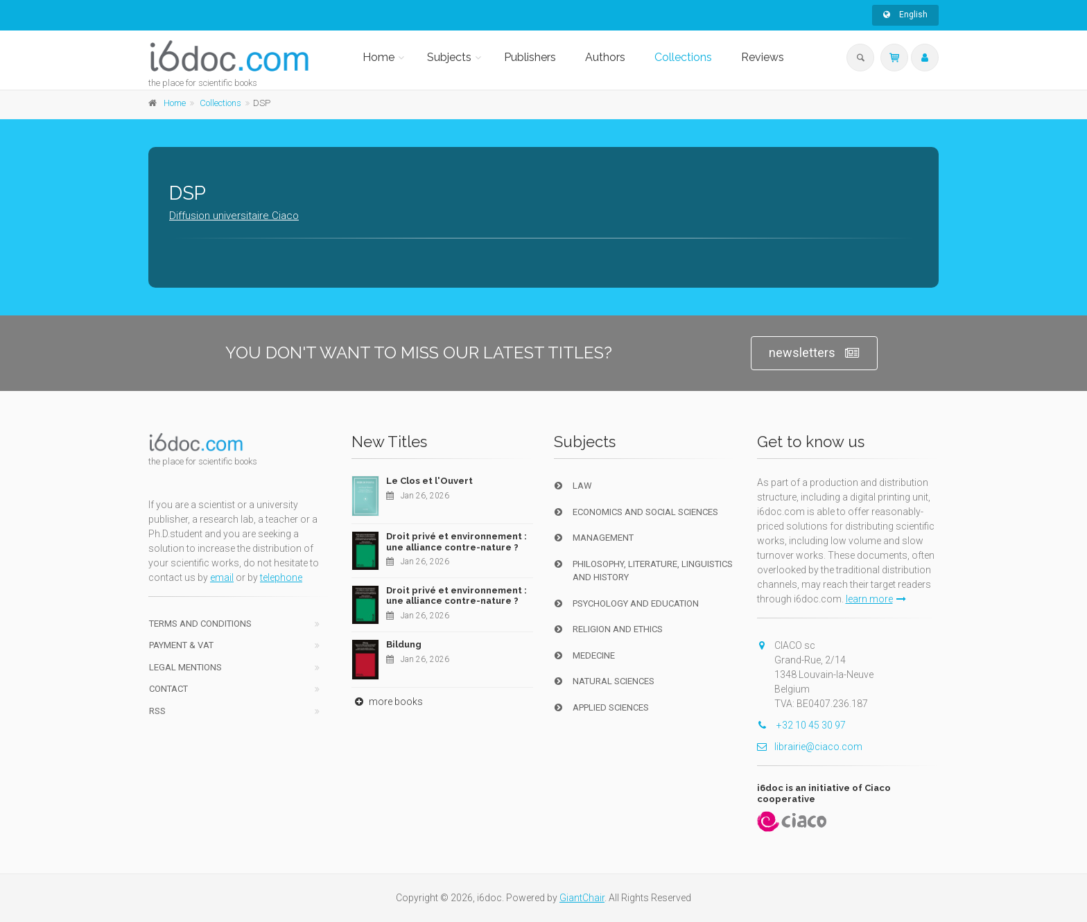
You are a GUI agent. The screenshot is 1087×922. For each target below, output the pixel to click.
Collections (683, 57)
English (905, 14)
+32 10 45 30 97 (801, 725)
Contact (168, 689)
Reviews (762, 57)
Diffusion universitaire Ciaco (234, 215)
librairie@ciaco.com (809, 746)
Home (378, 57)
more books (387, 701)
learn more (876, 598)
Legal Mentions (185, 667)
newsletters (814, 353)
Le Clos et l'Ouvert (429, 481)
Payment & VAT (181, 645)
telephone (281, 577)
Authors (605, 57)
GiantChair (582, 897)
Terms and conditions (200, 623)
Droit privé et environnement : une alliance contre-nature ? (456, 542)
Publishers (530, 57)
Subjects (449, 57)
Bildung (403, 644)
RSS (157, 711)
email (222, 577)
